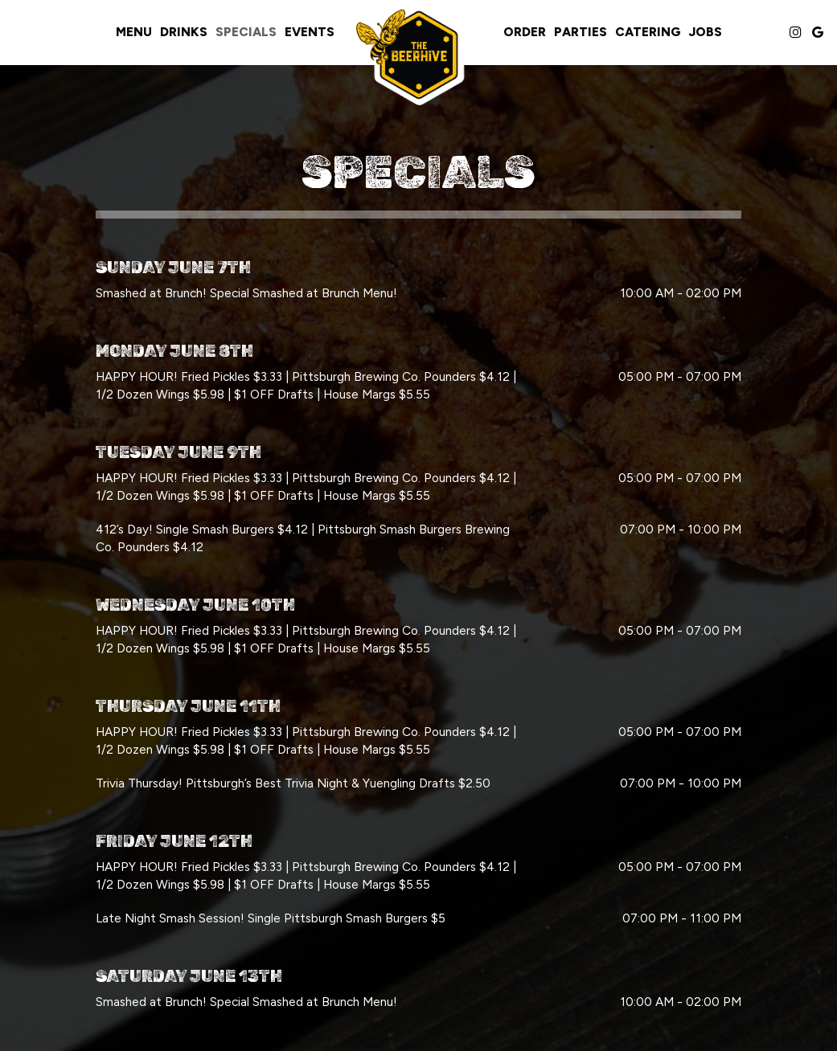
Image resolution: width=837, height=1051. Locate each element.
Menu (134, 31)
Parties (580, 31)
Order (524, 31)
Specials (246, 31)
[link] (418, 54)
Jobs (705, 31)
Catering (648, 31)
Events (309, 31)
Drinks (183, 31)
